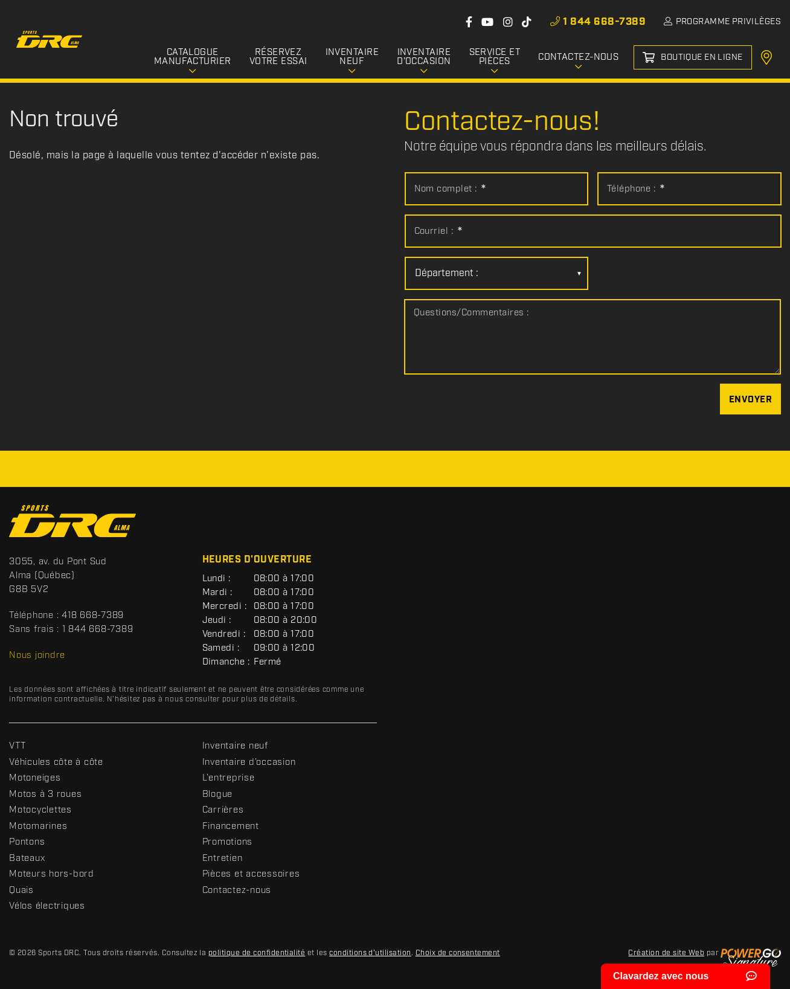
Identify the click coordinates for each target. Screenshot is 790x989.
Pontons (27, 842)
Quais (21, 890)
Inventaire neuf (235, 746)
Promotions (227, 842)
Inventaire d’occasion (249, 762)
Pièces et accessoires (251, 874)
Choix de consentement (458, 953)
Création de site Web (666, 953)
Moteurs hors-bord (51, 874)
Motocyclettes (40, 810)
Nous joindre (37, 655)
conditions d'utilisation (370, 953)
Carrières (223, 810)
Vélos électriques (47, 906)
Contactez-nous (237, 890)
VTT (17, 746)
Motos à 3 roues (45, 794)
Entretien (222, 858)
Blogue (217, 794)
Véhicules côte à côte (56, 762)
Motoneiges (35, 778)
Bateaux (27, 858)
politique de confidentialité (256, 953)
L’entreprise (228, 778)
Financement (230, 826)
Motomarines (38, 826)
